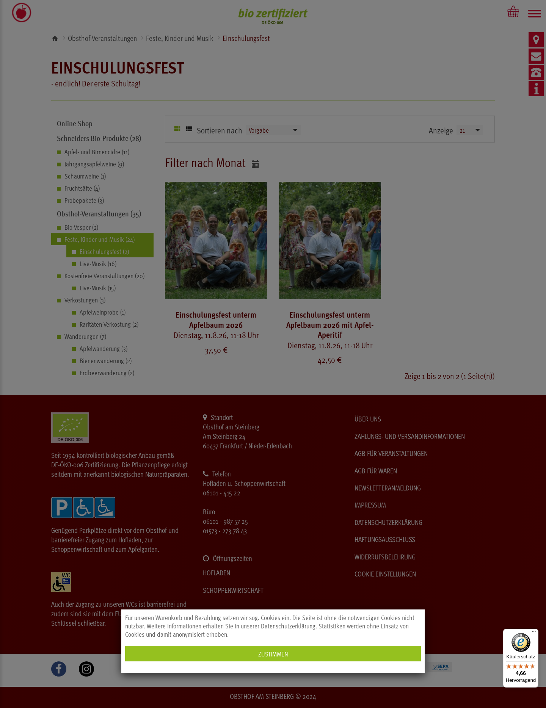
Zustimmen (273, 653)
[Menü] (533, 633)
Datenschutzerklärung (288, 626)
